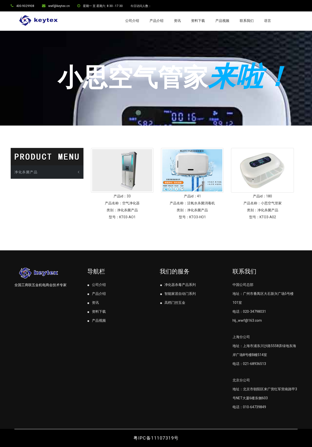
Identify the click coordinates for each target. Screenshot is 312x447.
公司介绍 (132, 21)
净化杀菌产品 (26, 172)
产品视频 (222, 21)
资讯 (177, 21)
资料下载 (198, 21)
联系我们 (247, 21)
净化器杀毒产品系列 (178, 285)
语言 (267, 21)
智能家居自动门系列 (178, 294)
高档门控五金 (172, 303)
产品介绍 (156, 21)
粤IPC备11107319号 (156, 438)
